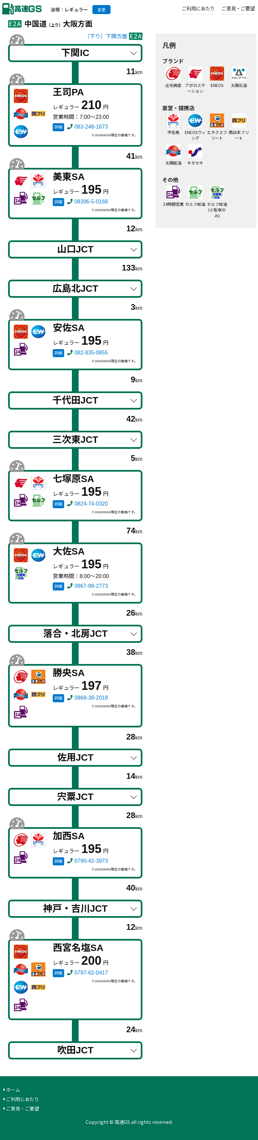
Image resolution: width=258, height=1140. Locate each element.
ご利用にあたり (198, 8)
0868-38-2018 (91, 698)
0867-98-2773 (91, 586)
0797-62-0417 (91, 973)
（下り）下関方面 (105, 36)
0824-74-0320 (91, 504)
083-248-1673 (91, 127)
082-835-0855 (91, 352)
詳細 (58, 127)
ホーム (13, 1089)
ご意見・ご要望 (238, 8)
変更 (101, 9)
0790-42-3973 (91, 861)
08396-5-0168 (91, 201)
